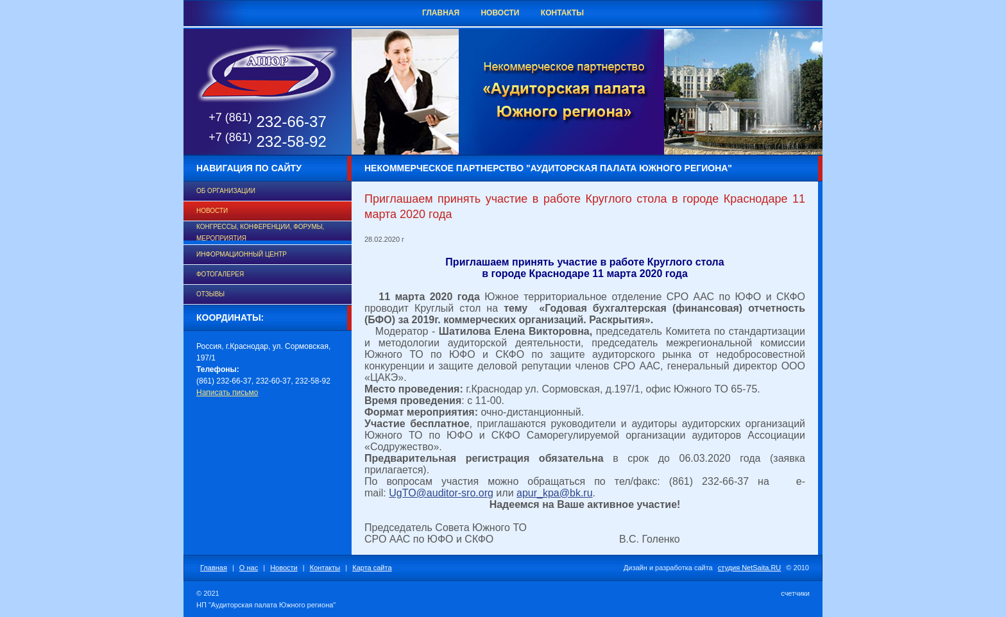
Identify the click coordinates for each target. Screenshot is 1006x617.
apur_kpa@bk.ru (554, 492)
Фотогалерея (220, 274)
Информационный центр (241, 254)
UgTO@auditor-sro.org (441, 492)
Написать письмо (227, 392)
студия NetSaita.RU (749, 567)
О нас (248, 567)
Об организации (225, 190)
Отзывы (210, 294)
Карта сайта (371, 567)
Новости (500, 12)
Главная (440, 12)
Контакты (562, 12)
